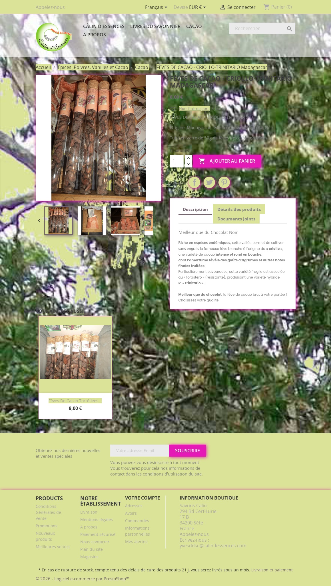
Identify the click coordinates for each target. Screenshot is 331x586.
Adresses (134, 505)
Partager (194, 182)
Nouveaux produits (45, 536)
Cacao (194, 26)
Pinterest (224, 182)
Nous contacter (94, 541)
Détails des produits (239, 209)
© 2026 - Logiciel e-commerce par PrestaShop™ (82, 578)
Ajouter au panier (227, 161)
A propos (94, 34)
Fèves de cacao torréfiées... (75, 400)
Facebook (289, 451)
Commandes (137, 520)
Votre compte (142, 498)
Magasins (89, 556)
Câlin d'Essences (104, 26)
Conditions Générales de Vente (48, 512)
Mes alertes (136, 541)
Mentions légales (96, 519)
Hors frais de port (194, 108)
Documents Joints (236, 219)
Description (195, 209)
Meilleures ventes (53, 546)
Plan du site (91, 549)
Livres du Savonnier (155, 26)
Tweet (209, 182)
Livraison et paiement (272, 570)
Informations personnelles (137, 531)
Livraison (88, 512)
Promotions (46, 525)
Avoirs (131, 513)
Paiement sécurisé (97, 534)
